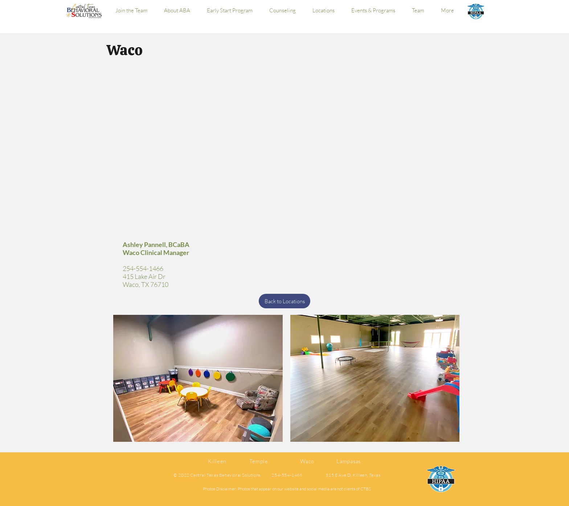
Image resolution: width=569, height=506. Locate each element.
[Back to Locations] (284, 301)
